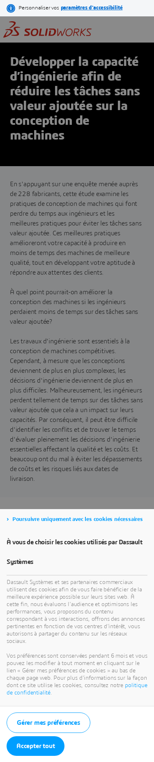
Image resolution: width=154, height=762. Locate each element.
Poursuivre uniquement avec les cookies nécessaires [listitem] (77, 519)
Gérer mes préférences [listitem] (48, 722)
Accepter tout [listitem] (35, 746)
